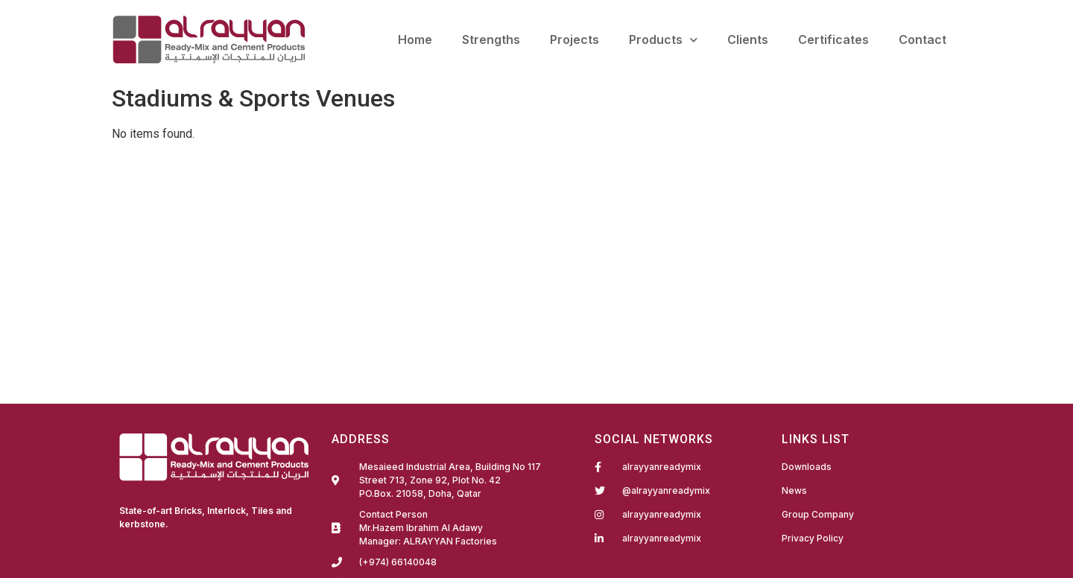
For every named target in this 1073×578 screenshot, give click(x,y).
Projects (574, 39)
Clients (747, 39)
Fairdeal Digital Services (183, 544)
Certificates (833, 39)
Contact (922, 39)
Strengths (491, 39)
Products (663, 39)
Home (415, 39)
